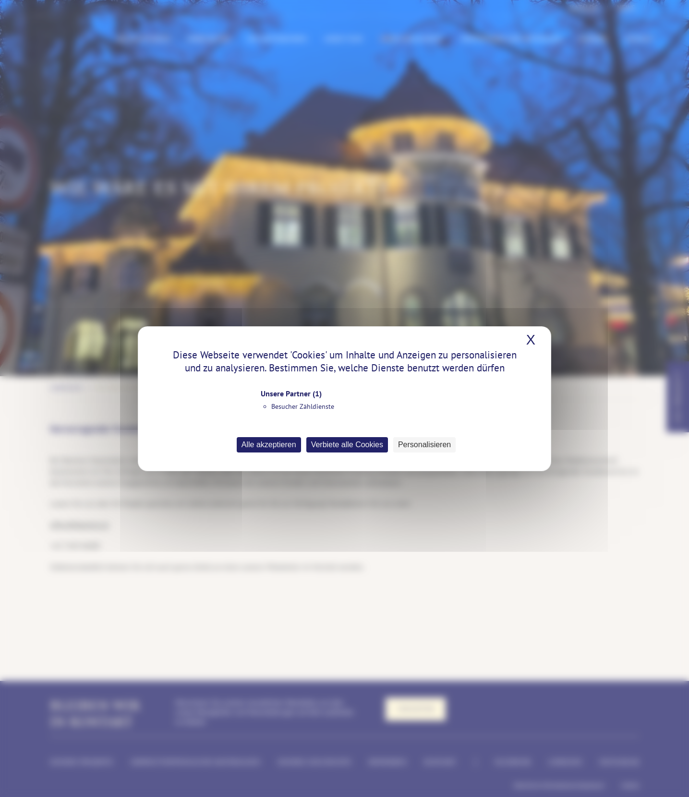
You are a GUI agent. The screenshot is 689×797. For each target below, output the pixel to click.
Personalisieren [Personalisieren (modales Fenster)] (424, 444)
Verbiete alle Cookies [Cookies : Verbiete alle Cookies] (347, 444)
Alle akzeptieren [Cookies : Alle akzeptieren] (269, 444)
